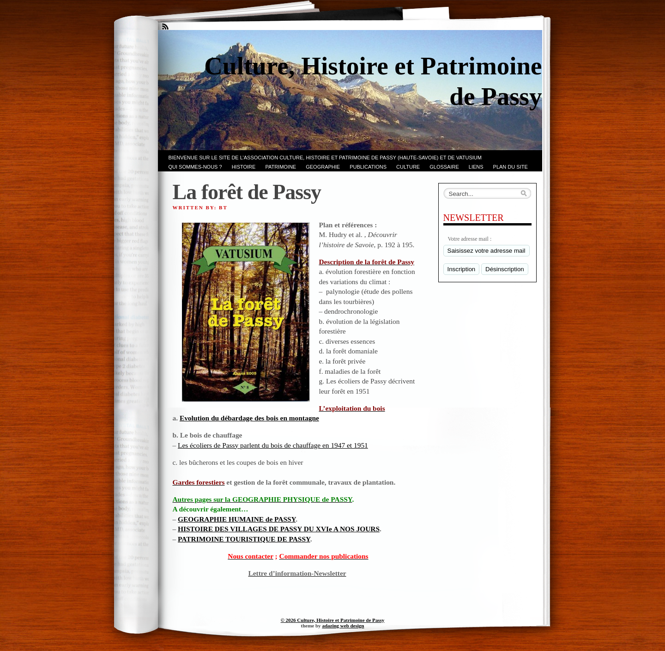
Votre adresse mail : (470, 239)
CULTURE (408, 167)
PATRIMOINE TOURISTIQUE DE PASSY (244, 539)
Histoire (244, 167)
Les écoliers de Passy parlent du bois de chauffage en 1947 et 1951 (273, 445)
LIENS (476, 167)
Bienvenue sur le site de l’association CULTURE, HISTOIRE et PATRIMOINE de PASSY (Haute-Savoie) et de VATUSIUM (325, 157)
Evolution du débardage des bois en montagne (249, 418)
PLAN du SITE (510, 167)
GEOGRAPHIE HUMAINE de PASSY (237, 519)
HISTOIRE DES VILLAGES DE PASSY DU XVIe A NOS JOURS (279, 529)
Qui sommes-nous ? (195, 167)
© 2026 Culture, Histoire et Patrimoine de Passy (333, 620)
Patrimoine (280, 167)
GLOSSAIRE (444, 167)
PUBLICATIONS (368, 167)
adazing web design (343, 625)
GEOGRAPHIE (323, 167)
